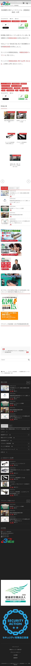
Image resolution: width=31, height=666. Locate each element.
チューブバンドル (6, 85)
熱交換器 (22, 90)
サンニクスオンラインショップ (9, 449)
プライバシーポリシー (15, 652)
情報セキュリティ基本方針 (16, 649)
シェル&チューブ (11, 133)
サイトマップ (15, 646)
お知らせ (4, 452)
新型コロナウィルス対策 (8, 438)
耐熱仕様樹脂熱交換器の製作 (16, 214)
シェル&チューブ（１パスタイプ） (18, 463)
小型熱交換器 (17, 88)
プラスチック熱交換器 (5, 21)
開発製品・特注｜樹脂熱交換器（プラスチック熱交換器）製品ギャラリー (15, 430)
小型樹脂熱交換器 (15, 21)
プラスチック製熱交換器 (7, 88)
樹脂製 (3, 90)
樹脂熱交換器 (23, 21)
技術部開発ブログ (6, 440)
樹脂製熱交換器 (10, 90)
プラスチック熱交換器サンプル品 (17, 477)
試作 (27, 90)
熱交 (17, 90)
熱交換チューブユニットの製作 (17, 208)
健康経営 (16, 657)
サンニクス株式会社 (16, 155)
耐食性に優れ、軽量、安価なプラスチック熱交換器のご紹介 (15, 165)
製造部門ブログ (6, 435)
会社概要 (16, 655)
